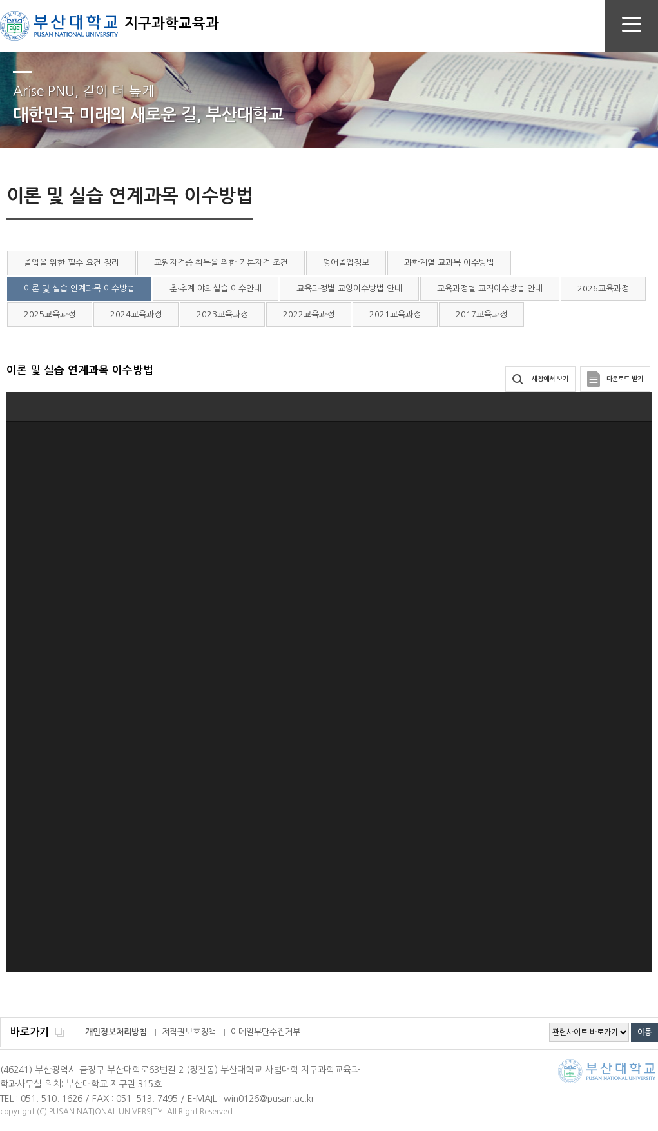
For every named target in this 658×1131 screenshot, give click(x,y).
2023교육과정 (222, 314)
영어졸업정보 (346, 263)
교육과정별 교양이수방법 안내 (349, 288)
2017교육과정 (481, 314)
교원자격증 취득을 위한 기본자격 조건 (221, 263)
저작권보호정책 (189, 1032)
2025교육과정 (49, 314)
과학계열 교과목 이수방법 (449, 263)
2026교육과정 (603, 288)
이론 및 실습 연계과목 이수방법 (79, 288)
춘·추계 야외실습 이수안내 (215, 288)
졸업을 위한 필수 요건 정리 (71, 263)
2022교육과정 (308, 314)
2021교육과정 (395, 314)
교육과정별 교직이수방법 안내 (490, 288)
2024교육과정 (136, 314)
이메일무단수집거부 (265, 1032)
